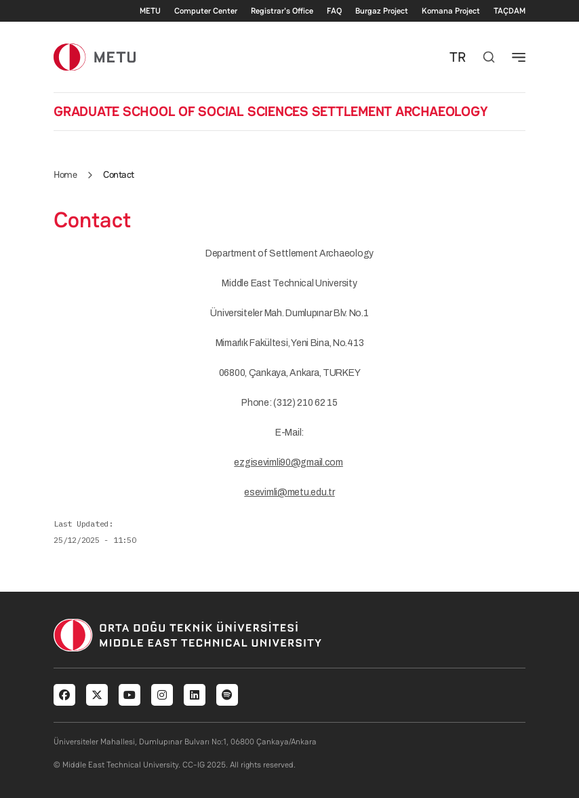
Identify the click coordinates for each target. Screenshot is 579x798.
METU (150, 10)
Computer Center (205, 10)
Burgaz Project (381, 10)
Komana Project (451, 10)
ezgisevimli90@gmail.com (288, 462)
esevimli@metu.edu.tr (289, 492)
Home (65, 174)
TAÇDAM (509, 10)
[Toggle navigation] (518, 57)
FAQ (334, 10)
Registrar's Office (282, 10)
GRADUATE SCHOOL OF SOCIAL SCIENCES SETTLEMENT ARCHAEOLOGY (270, 111)
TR (458, 57)
